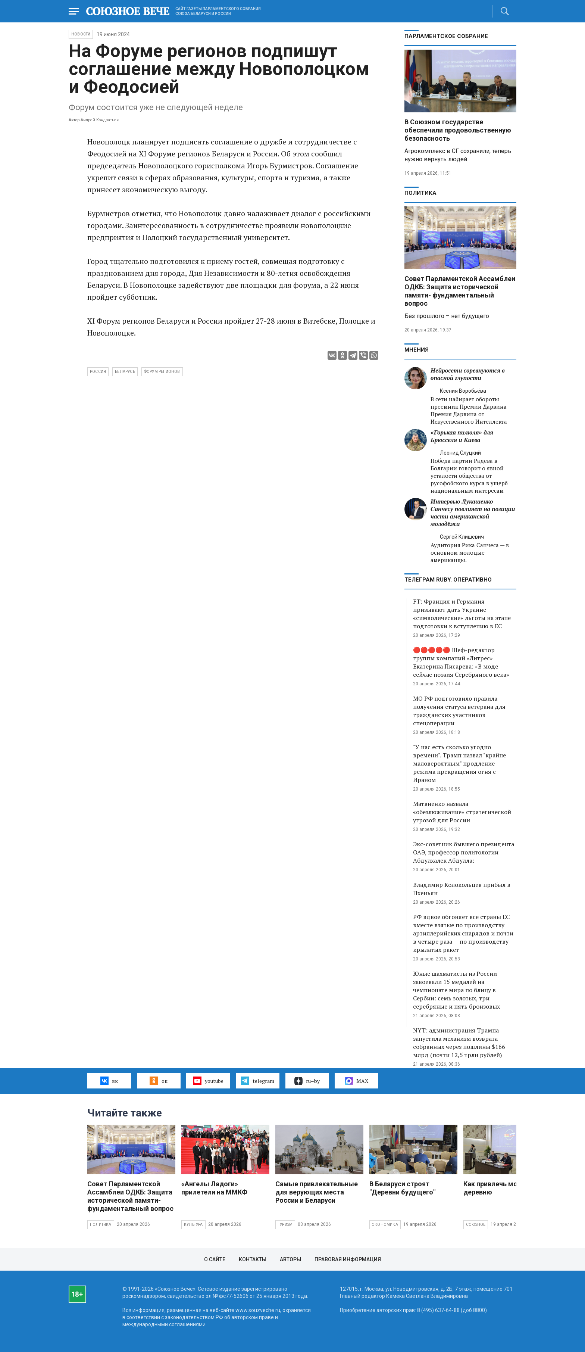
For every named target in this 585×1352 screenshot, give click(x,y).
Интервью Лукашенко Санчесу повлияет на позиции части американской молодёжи (473, 512)
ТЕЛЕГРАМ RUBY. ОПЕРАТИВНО (448, 579)
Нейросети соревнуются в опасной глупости (468, 374)
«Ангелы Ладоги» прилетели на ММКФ (214, 1188)
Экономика (385, 1224)
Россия (98, 372)
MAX (356, 1081)
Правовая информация (348, 1259)
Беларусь (125, 372)
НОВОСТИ (80, 34)
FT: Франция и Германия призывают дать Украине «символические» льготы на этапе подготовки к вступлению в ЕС (462, 613)
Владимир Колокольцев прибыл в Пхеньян (461, 889)
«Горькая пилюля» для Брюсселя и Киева (462, 436)
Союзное (475, 1224)
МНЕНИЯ (416, 349)
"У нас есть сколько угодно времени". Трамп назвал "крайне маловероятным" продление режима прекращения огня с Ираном (459, 763)
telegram (257, 1081)
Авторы (290, 1259)
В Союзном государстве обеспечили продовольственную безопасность (457, 130)
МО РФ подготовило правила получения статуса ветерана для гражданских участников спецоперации (459, 710)
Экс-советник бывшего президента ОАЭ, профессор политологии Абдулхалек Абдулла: (463, 852)
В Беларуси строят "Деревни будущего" (402, 1188)
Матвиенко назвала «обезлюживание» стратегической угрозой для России (462, 812)
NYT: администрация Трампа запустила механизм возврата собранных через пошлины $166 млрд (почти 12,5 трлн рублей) (459, 1042)
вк (109, 1081)
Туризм (285, 1224)
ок (158, 1081)
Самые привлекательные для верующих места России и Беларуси (316, 1192)
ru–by (307, 1081)
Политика (420, 193)
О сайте (214, 1259)
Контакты (252, 1259)
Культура (193, 1224)
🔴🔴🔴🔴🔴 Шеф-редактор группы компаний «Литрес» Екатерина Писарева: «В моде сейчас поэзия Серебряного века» (461, 662)
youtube (208, 1081)
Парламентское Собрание (446, 36)
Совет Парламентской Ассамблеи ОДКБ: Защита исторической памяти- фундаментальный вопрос (459, 291)
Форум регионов (162, 372)
